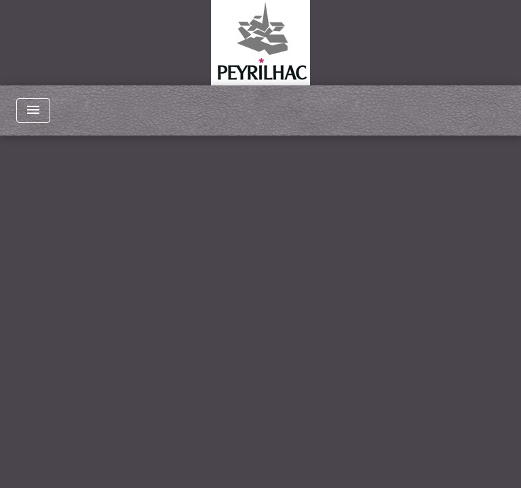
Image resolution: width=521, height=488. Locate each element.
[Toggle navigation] (33, 110)
